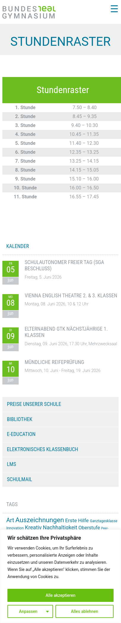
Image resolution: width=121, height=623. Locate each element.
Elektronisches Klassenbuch (42, 449)
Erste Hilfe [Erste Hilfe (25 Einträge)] (77, 520)
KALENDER (17, 246)
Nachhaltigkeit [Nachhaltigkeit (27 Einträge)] (60, 527)
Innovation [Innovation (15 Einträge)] (15, 528)
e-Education (21, 434)
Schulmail (19, 479)
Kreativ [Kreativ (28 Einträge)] (33, 527)
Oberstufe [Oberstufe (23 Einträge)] (89, 528)
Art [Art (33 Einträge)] (10, 520)
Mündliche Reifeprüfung (54, 362)
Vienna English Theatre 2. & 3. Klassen (71, 296)
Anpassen (28, 611)
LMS (11, 464)
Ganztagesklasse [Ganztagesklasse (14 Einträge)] (103, 521)
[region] (60, 576)
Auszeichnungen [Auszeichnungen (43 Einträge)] (39, 520)
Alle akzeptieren (60, 595)
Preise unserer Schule (34, 404)
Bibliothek (19, 419)
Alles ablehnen (84, 611)
